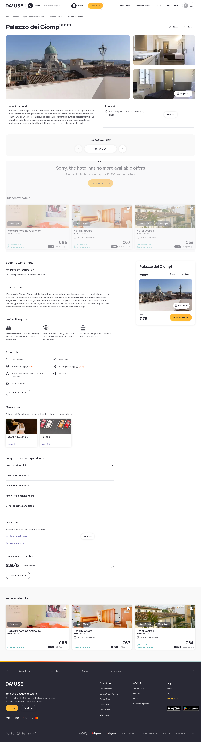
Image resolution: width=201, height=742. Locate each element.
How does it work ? (143, 5)
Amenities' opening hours (60, 495)
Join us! (12, 708)
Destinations (124, 5)
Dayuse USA (105, 699)
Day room (85, 671)
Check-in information (60, 475)
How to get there (17, 536)
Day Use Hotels (24, 671)
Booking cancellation (175, 698)
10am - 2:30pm (145, 624)
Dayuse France (106, 689)
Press (135, 698)
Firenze (61, 17)
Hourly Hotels (55, 671)
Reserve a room (181, 317)
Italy (7, 17)
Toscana (15, 17)
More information (18, 392)
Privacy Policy (181, 733)
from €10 (47, 444)
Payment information (60, 485)
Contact (170, 688)
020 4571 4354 (15, 543)
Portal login (28, 708)
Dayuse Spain (105, 709)
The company (138, 688)
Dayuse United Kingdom (109, 694)
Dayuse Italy (105, 704)
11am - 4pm (14, 624)
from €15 (12, 444)
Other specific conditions (60, 505)
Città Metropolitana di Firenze (34, 17)
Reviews (136, 693)
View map (171, 114)
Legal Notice (166, 733)
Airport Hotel (116, 671)
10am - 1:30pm (82, 624)
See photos (183, 93)
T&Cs (193, 733)
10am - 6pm (163, 624)
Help (159, 5)
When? (100, 148)
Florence (52, 17)
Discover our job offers (141, 703)
